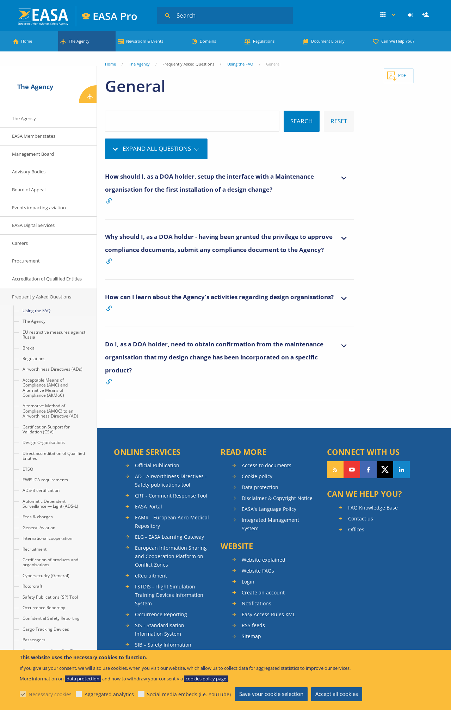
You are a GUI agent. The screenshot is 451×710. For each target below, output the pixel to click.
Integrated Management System (270, 524)
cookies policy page (206, 678)
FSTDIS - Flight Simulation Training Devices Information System (169, 595)
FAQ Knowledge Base (373, 507)
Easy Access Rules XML (268, 614)
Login (411, 15)
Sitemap (251, 636)
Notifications (256, 603)
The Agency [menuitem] (24, 118)
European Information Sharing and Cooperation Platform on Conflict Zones (171, 556)
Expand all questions (157, 148)
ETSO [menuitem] (28, 469)
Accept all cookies (336, 693)
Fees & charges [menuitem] (38, 517)
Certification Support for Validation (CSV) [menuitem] (46, 429)
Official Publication (157, 465)
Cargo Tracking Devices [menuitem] (46, 629)
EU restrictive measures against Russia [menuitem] (54, 334)
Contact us (360, 518)
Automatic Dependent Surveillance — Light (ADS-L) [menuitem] (50, 503)
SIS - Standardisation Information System (159, 629)
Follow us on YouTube (352, 469)
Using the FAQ (240, 64)
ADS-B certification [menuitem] (41, 490)
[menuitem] (411, 15)
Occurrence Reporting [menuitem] (44, 608)
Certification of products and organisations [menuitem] (50, 562)
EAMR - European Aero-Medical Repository (172, 521)
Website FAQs (258, 570)
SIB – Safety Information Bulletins (163, 648)
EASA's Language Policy (269, 509)
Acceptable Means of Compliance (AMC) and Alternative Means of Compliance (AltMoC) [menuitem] (45, 387)
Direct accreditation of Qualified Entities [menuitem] (54, 455)
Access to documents (266, 465)
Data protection (260, 487)
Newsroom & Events (144, 41)
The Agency (79, 41)
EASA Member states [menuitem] (33, 136)
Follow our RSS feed (335, 469)
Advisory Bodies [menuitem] (28, 171)
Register (426, 15)
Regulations (263, 41)
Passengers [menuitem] (34, 640)
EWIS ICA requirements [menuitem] (45, 480)
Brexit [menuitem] (28, 348)
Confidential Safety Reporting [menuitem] (51, 618)
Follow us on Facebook (368, 469)
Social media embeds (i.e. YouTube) (189, 694)
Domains (208, 41)
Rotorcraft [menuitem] (32, 586)
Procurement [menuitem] (26, 261)
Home (26, 41)
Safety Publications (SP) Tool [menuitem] (50, 597)
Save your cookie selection (271, 693)
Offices (356, 529)
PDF (402, 76)
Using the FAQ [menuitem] (36, 311)
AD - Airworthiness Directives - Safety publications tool (171, 480)
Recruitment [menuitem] (35, 549)
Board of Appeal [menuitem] (28, 189)
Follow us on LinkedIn (401, 469)
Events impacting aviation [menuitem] (39, 207)
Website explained (263, 559)
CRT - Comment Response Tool (171, 495)
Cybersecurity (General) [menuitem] (46, 576)
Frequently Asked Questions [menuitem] (41, 297)
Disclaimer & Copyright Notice (277, 498)
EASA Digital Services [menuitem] (33, 225)
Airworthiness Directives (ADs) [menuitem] (52, 369)
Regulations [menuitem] (34, 359)
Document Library (328, 41)
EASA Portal (148, 506)
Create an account (263, 592)
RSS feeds (253, 625)
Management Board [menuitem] (33, 154)
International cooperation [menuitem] (47, 538)
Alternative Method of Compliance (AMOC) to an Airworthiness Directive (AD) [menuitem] (50, 411)
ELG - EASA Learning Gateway (169, 536)
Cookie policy (257, 476)
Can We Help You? (397, 41)
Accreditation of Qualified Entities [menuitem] (47, 279)
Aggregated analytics (109, 694)
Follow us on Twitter (385, 469)
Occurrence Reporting (161, 614)
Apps (388, 15)
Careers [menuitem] (20, 243)
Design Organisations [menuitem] (44, 442)
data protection (83, 678)
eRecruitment (151, 575)
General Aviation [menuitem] (39, 528)
